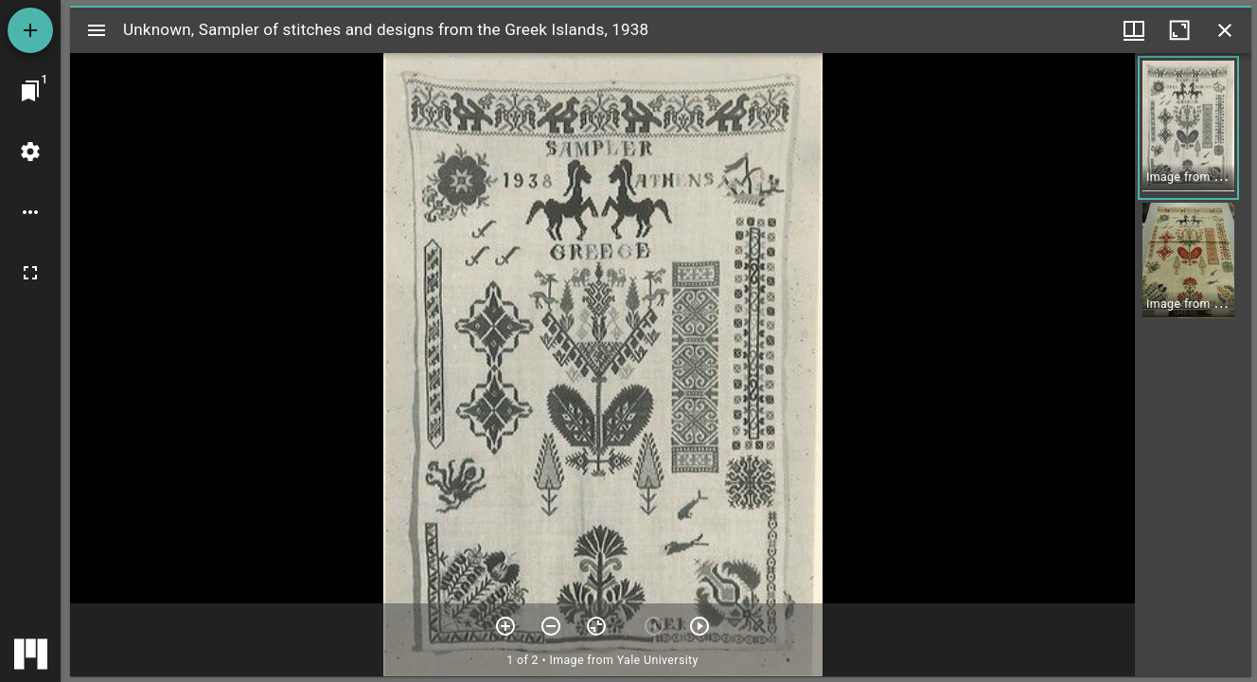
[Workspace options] (30, 212)
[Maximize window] (1179, 30)
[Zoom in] (505, 626)
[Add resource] (30, 30)
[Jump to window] (30, 91)
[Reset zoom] (596, 626)
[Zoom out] (551, 626)
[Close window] (1225, 30)
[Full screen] (30, 273)
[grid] (1193, 364)
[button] (1188, 128)
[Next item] (699, 626)
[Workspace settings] (30, 151)
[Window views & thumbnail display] (1134, 30)
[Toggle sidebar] (96, 30)
